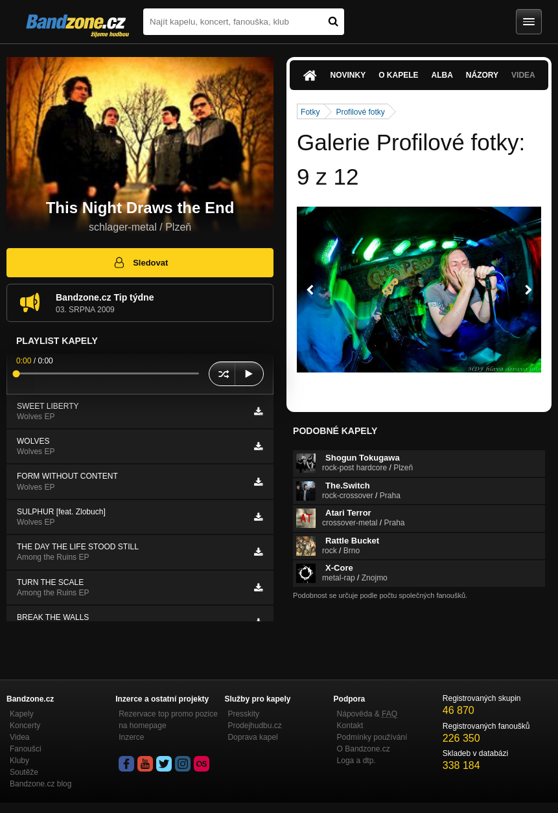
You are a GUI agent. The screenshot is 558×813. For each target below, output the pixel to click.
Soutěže (24, 772)
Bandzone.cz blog (40, 783)
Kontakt (350, 725)
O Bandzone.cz (363, 748)
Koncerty (25, 725)
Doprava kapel (252, 737)
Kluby (19, 760)
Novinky (348, 75)
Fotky (310, 112)
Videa (523, 75)
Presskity (243, 713)
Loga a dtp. (356, 760)
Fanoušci (25, 748)
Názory (482, 75)
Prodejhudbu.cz (254, 725)
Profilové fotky (360, 112)
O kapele (398, 75)
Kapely (22, 713)
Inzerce (131, 737)
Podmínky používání (372, 737)
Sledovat (140, 262)
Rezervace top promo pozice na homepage (168, 719)
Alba (442, 75)
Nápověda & (367, 713)
